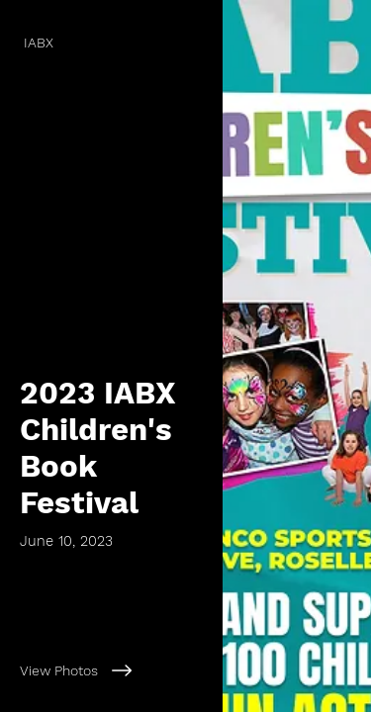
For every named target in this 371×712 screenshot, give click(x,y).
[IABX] (111, 42)
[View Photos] (111, 670)
